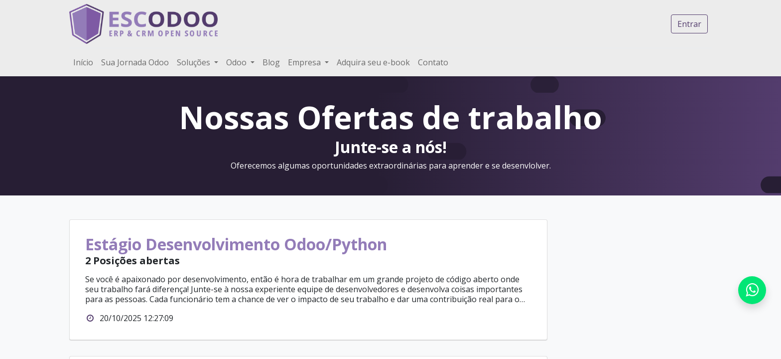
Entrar (689, 23)
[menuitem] (83, 62)
